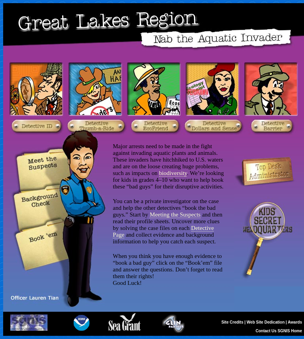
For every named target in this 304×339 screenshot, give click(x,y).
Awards (295, 322)
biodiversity (173, 173)
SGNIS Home (289, 331)
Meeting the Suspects (175, 214)
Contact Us (266, 331)
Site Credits (232, 322)
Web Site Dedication (266, 322)
